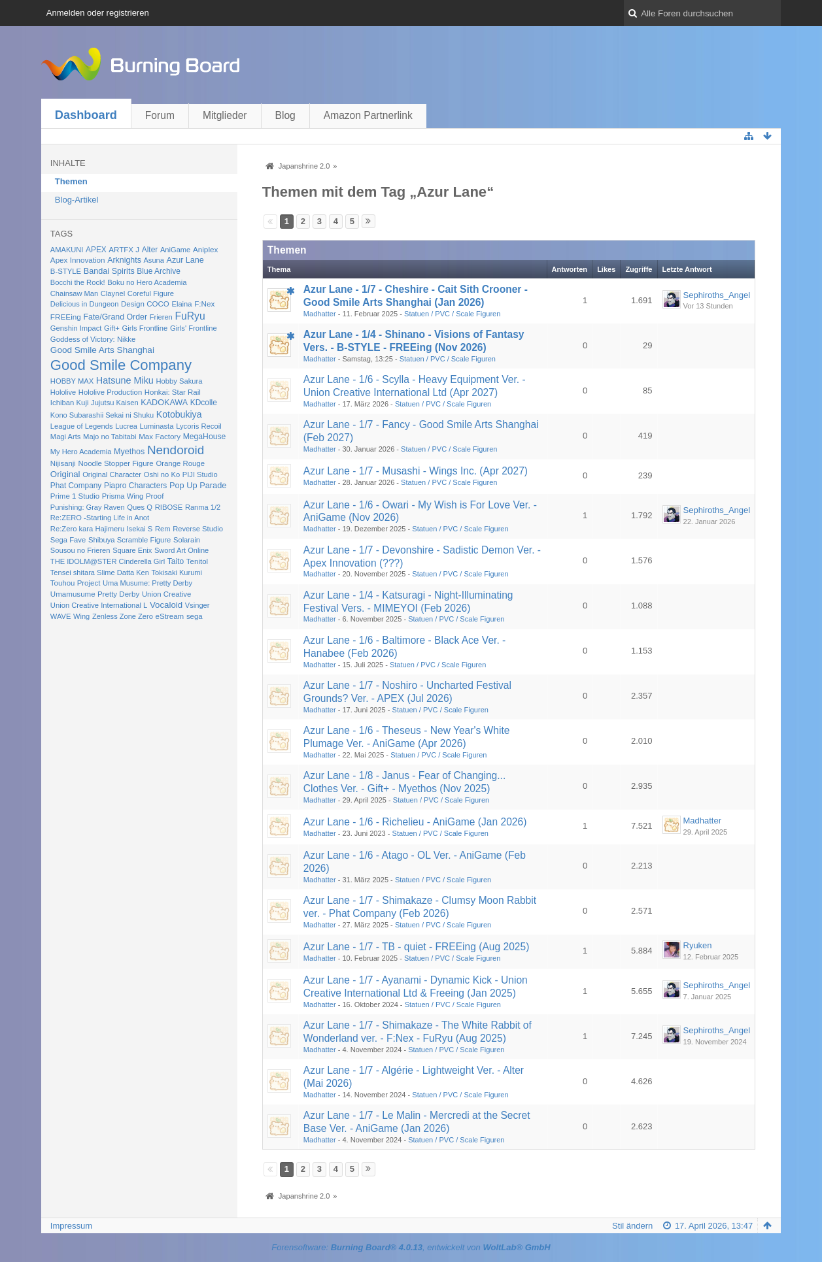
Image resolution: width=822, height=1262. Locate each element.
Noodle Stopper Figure (116, 463)
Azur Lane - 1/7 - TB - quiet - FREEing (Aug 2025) (416, 946)
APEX (96, 249)
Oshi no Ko (162, 474)
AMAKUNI (67, 250)
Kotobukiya (179, 414)
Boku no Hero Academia (146, 282)
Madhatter (319, 314)
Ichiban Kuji (69, 403)
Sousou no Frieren (80, 550)
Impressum (71, 1226)
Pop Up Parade (198, 485)
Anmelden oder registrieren (97, 13)
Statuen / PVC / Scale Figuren (452, 314)
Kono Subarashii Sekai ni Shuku (102, 415)
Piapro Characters (135, 485)
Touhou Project (75, 583)
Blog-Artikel (76, 200)
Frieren (161, 317)
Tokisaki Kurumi (177, 572)
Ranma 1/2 (202, 507)
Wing (81, 616)
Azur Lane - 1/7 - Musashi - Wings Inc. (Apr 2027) (415, 470)
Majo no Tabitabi (110, 436)
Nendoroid (175, 450)
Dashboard (86, 115)
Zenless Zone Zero (122, 616)
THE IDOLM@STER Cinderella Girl (107, 561)
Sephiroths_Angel (717, 295)
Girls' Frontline (193, 328)
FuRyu (190, 316)
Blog (285, 115)
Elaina (181, 304)
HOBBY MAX (72, 381)
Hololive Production (110, 392)
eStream (170, 616)
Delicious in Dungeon (84, 304)
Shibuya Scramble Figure (129, 540)
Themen (71, 181)
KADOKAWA (164, 402)
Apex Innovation (77, 260)
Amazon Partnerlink (368, 115)
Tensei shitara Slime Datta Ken (99, 572)
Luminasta (157, 426)
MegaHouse (204, 436)
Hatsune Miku (125, 380)
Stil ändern (632, 1226)
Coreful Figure (151, 293)
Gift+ (112, 328)
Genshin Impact (76, 328)
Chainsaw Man (74, 293)
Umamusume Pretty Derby (94, 594)
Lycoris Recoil (199, 426)
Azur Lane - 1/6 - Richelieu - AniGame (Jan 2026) (415, 821)
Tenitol (197, 561)
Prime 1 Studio (74, 496)
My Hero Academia (81, 452)
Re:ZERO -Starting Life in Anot (99, 518)
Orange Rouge (180, 463)
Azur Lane (185, 260)
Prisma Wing (123, 496)
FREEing (65, 316)
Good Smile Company (121, 365)
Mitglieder (225, 115)
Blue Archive (158, 271)
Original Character (111, 474)
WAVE (60, 616)
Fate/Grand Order (116, 317)
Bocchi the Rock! (77, 282)
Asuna (153, 260)
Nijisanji (63, 463)
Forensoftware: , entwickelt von (410, 1247)
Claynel (113, 293)
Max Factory (159, 436)
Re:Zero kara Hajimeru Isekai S (101, 529)
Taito (175, 561)
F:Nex (204, 303)
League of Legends (81, 426)
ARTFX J (124, 250)
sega (194, 616)
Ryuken (697, 945)
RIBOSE (169, 507)
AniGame (175, 250)
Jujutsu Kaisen (115, 403)
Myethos (129, 451)
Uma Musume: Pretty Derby (147, 583)
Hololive (63, 392)
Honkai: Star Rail (173, 392)
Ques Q (139, 507)
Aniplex (205, 249)
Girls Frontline (144, 328)
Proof (155, 496)
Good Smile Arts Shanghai (102, 350)
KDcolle (203, 402)
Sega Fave (68, 540)
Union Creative (166, 594)
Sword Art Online (181, 550)
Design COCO (145, 304)
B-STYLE (65, 271)
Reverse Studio (198, 529)
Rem (163, 529)
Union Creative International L (98, 605)
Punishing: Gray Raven (87, 507)
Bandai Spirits (109, 271)
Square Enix (132, 550)
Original (65, 474)
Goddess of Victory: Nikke (92, 339)
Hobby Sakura (179, 381)
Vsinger (197, 605)
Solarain (186, 540)
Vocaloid (166, 605)
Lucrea (126, 426)
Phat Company (75, 485)
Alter (150, 249)
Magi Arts (65, 436)
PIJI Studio (200, 474)
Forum (160, 115)
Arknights (124, 260)
